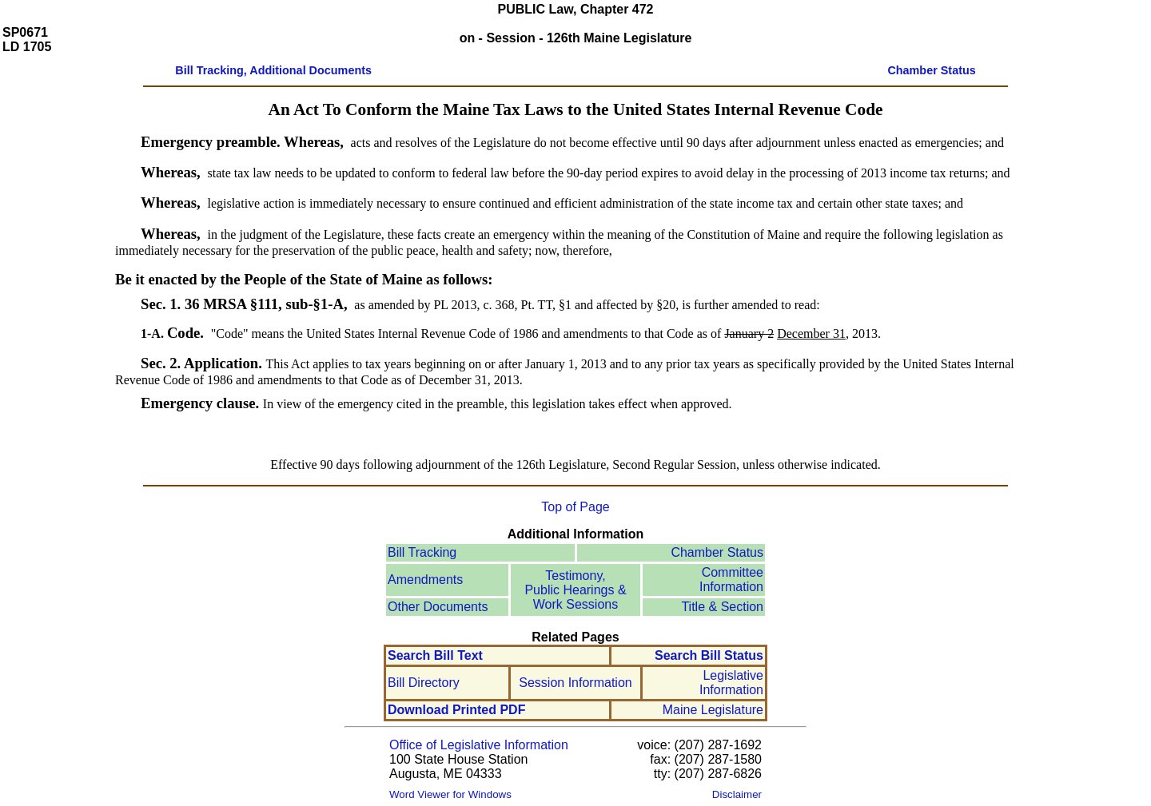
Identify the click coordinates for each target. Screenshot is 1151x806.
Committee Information (731, 580)
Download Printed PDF (456, 710)
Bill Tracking (422, 552)
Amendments (425, 579)
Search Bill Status (709, 655)
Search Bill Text (435, 655)
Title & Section (722, 606)
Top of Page (575, 507)
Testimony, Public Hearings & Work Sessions (575, 590)
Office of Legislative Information (478, 745)
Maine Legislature (713, 710)
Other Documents (438, 606)
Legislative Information (731, 683)
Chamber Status (717, 552)
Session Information (575, 682)
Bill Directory (424, 682)
